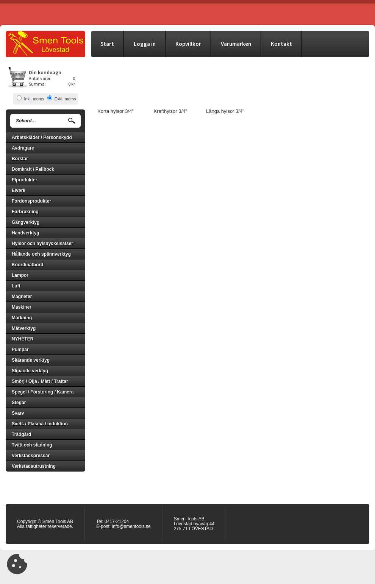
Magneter (22, 296)
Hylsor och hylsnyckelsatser (42, 243)
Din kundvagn (45, 72)
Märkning (22, 317)
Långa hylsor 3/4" (225, 111)
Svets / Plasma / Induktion (40, 423)
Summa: (37, 84)
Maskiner (21, 307)
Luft (16, 286)
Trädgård (21, 434)
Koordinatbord (27, 264)
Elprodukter (24, 180)
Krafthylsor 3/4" (170, 111)
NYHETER (22, 339)
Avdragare (23, 148)
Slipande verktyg (30, 370)
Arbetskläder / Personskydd (42, 137)
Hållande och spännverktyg (41, 254)
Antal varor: (40, 78)
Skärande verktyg (31, 360)
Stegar (19, 402)
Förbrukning (25, 211)
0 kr (71, 84)
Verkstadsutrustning (34, 466)
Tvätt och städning (32, 445)
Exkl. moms (65, 99)
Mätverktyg (24, 328)
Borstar (20, 158)
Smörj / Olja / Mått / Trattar (40, 381)
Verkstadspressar (31, 455)
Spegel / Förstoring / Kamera (42, 392)
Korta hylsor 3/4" (115, 111)
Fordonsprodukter (31, 201)
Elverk (18, 190)
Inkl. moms (34, 99)
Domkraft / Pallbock (33, 169)
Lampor (20, 275)
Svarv (18, 413)
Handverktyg (25, 233)
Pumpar (20, 349)
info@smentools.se (131, 526)
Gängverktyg (25, 222)
